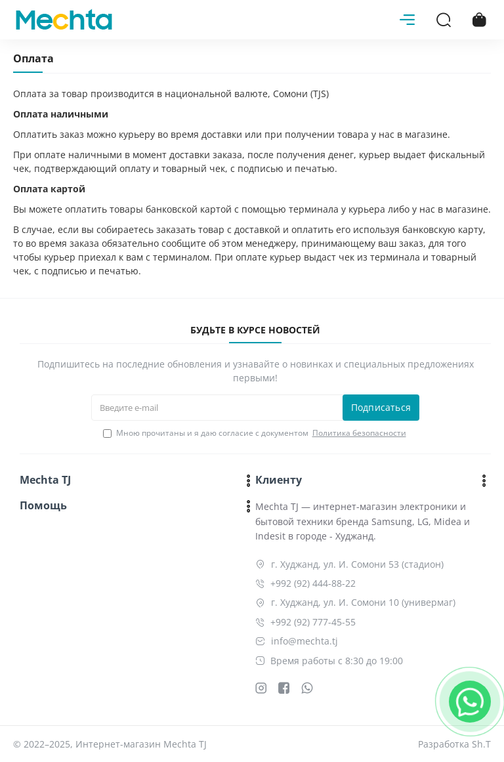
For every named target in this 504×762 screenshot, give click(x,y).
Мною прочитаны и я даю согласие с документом (255, 433)
